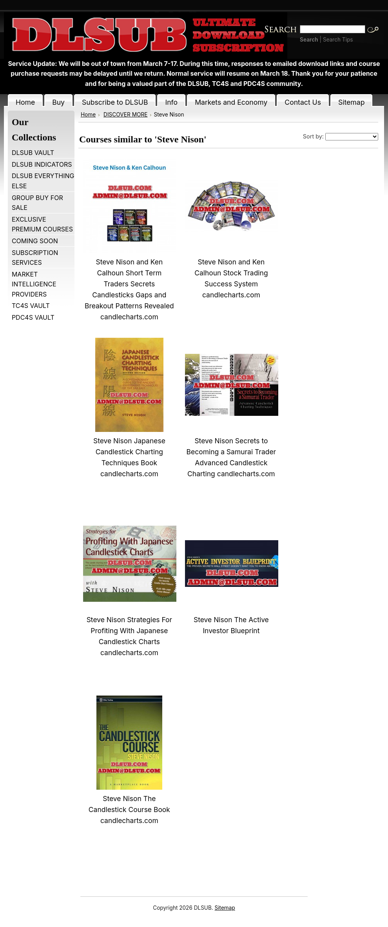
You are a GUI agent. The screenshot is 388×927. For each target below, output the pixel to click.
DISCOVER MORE (125, 114)
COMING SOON (35, 241)
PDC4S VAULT (33, 317)
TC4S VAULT (31, 306)
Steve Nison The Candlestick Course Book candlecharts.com (129, 809)
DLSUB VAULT (33, 153)
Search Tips (338, 39)
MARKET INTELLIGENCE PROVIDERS (34, 284)
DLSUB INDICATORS (42, 164)
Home (88, 114)
